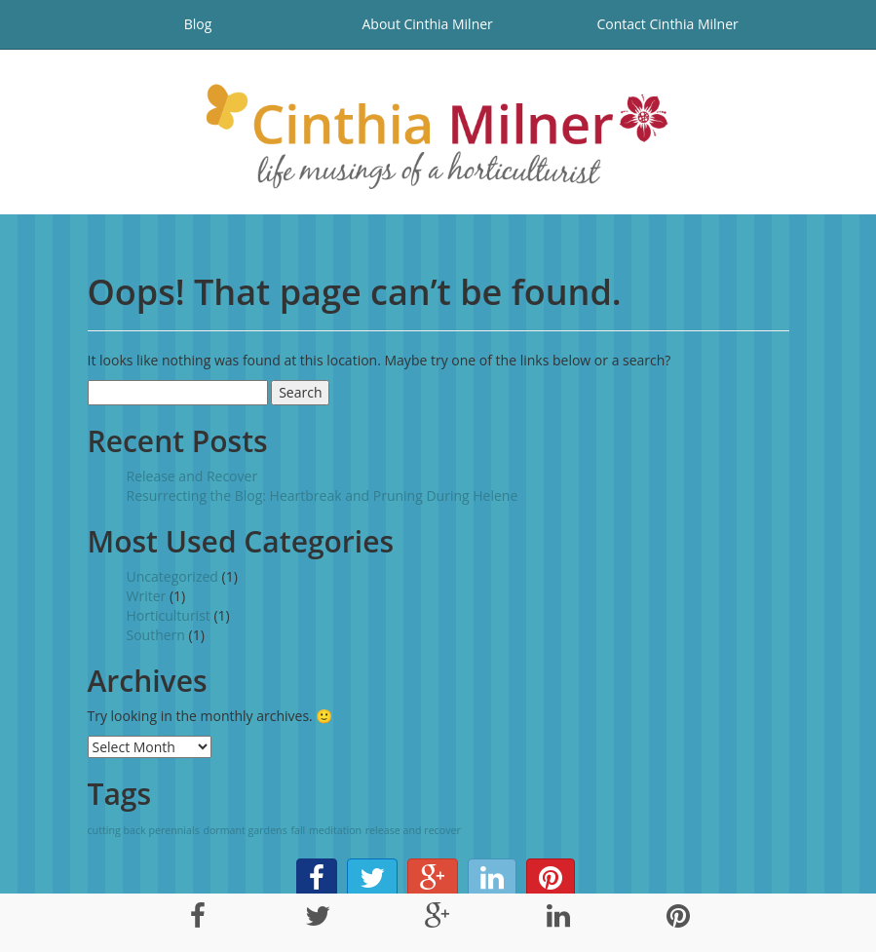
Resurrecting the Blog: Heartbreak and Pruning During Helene (322, 495)
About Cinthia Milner (427, 24)
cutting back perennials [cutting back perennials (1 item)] (144, 830)
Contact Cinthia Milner (668, 24)
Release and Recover (192, 476)
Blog (198, 24)
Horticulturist (168, 615)
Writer (147, 596)
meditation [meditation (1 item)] (335, 830)
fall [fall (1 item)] (297, 830)
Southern (156, 635)
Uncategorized (172, 576)
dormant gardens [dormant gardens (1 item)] (244, 830)
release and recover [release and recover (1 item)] (413, 830)
